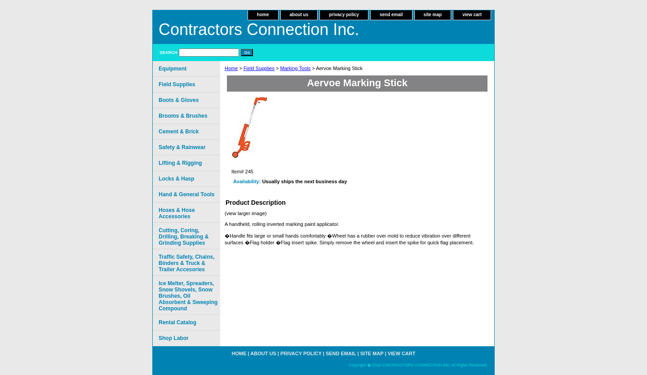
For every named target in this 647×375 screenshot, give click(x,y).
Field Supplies (259, 68)
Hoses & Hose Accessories (177, 213)
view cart (472, 14)
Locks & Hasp (176, 179)
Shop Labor (174, 338)
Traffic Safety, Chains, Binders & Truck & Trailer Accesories (186, 263)
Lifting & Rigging (180, 163)
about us (299, 14)
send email (391, 14)
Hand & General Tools (186, 194)
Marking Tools (295, 68)
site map (433, 14)
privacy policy (344, 14)
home (263, 14)
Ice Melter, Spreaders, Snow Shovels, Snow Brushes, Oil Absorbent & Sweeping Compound (188, 296)
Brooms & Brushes (183, 116)
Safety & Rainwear (182, 147)
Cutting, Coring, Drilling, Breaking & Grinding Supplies (183, 236)
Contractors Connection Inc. (259, 29)
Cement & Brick (179, 131)
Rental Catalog (177, 322)
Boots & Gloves (179, 100)
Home (231, 68)
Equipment (172, 69)
